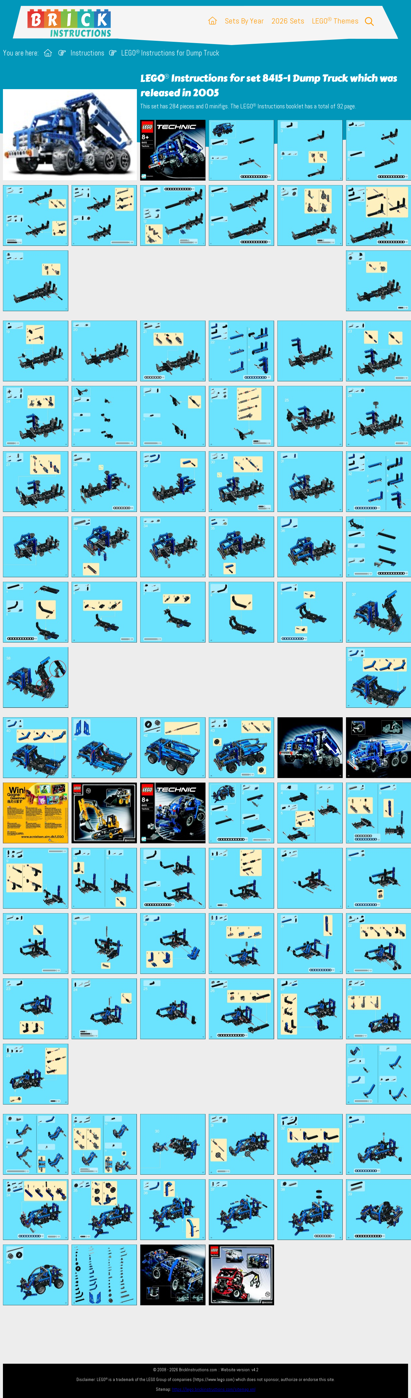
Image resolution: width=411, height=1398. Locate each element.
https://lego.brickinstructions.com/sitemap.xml (213, 1389)
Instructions (87, 53)
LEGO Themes (335, 21)
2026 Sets (287, 21)
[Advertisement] (208, 283)
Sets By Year (244, 21)
